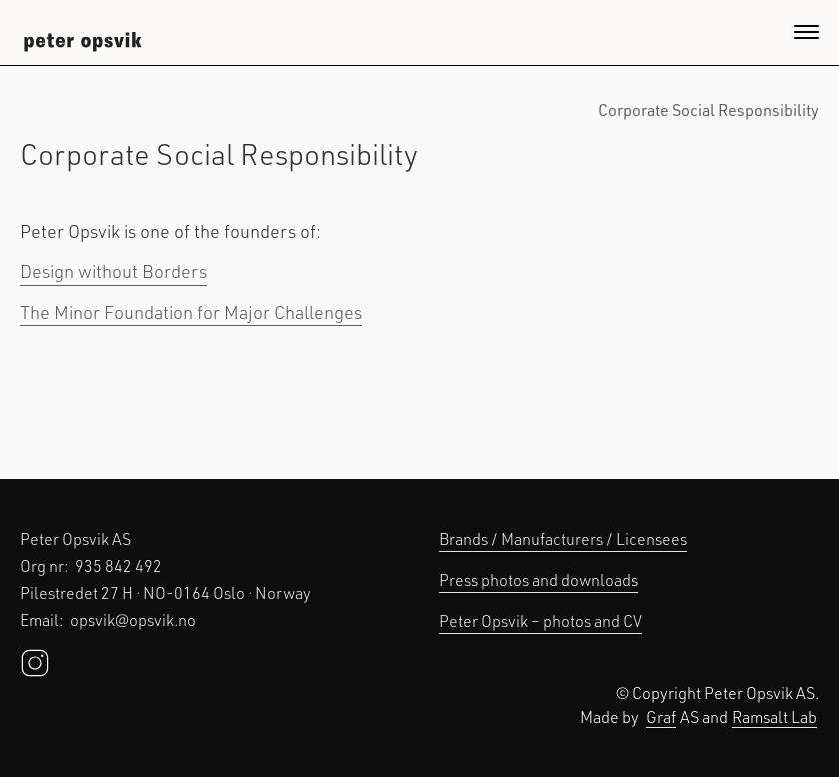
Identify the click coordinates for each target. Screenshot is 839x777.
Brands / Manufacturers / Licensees (563, 538)
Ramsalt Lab (774, 716)
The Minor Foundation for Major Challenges (191, 312)
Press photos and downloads (538, 579)
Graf (661, 716)
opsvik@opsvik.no (133, 619)
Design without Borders (113, 271)
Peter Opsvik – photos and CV (540, 620)
